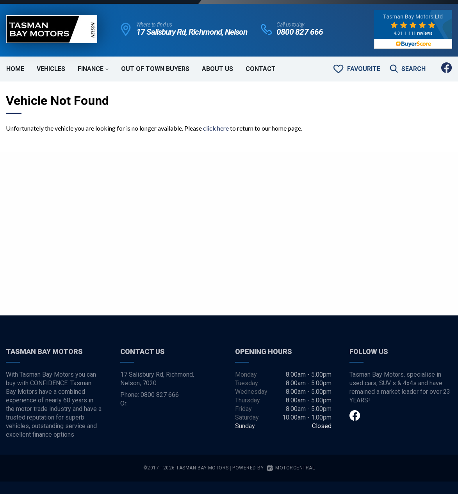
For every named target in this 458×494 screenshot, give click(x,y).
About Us (217, 69)
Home (15, 69)
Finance (93, 69)
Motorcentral (291, 468)
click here (216, 128)
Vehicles (51, 69)
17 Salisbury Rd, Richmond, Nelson (192, 32)
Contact (261, 69)
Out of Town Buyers (155, 69)
